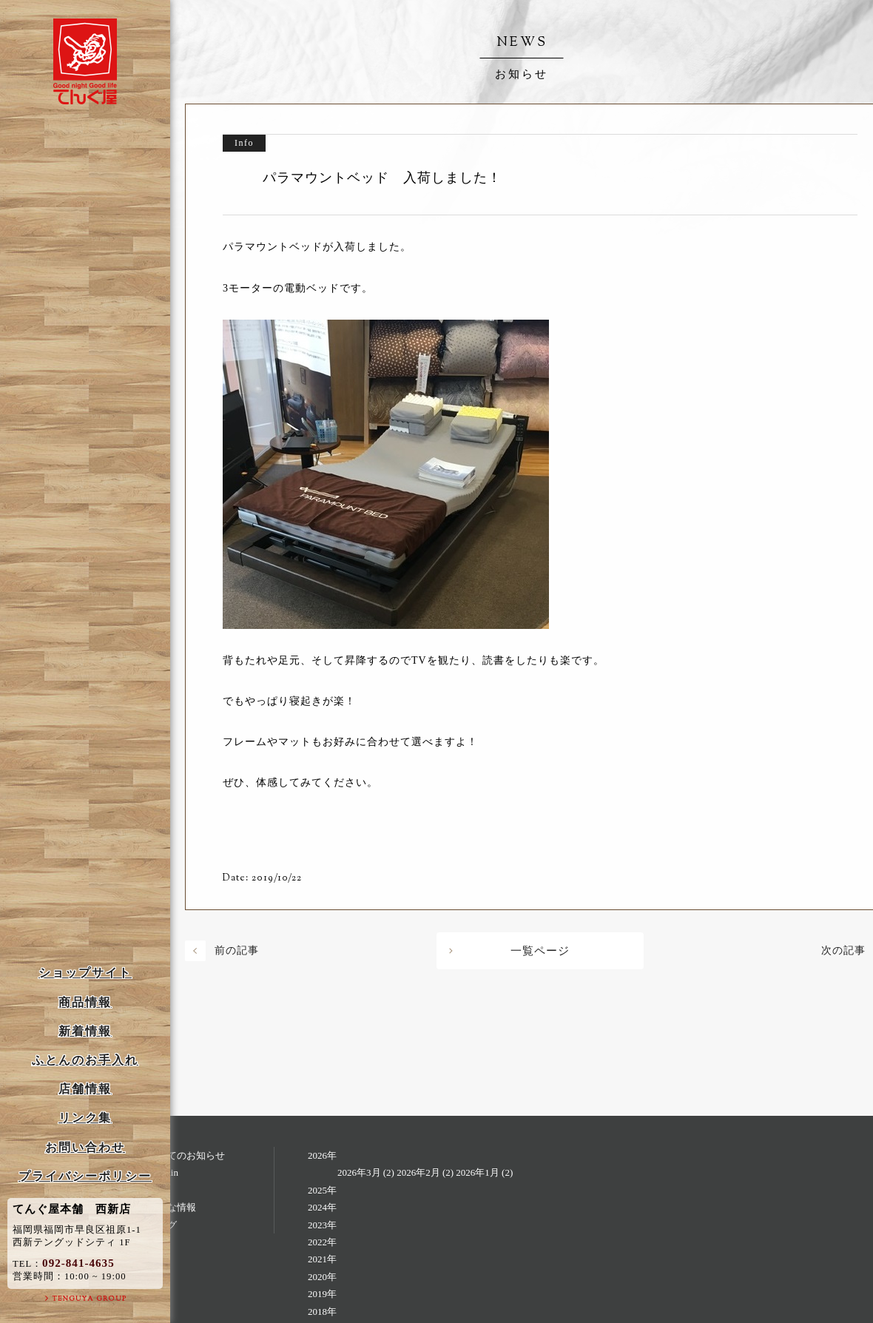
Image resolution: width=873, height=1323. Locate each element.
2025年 (322, 1190)
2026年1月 (477, 1172)
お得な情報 (172, 1207)
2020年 (322, 1276)
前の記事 (237, 950)
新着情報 (85, 1031)
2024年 (322, 1207)
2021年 (322, 1259)
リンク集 (85, 1117)
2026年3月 (359, 1172)
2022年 (322, 1242)
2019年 (322, 1293)
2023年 (322, 1225)
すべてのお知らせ (186, 1155)
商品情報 (85, 1002)
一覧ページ (540, 951)
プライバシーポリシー (85, 1176)
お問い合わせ (85, 1147)
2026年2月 (418, 1172)
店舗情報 (85, 1089)
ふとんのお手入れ (85, 1060)
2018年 (322, 1311)
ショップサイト (85, 972)
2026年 (322, 1155)
